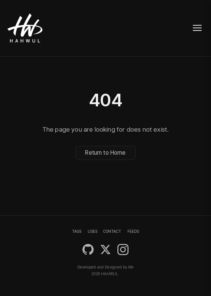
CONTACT (112, 231)
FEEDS (133, 231)
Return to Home (105, 153)
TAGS (76, 231)
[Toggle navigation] (197, 27)
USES (92, 231)
